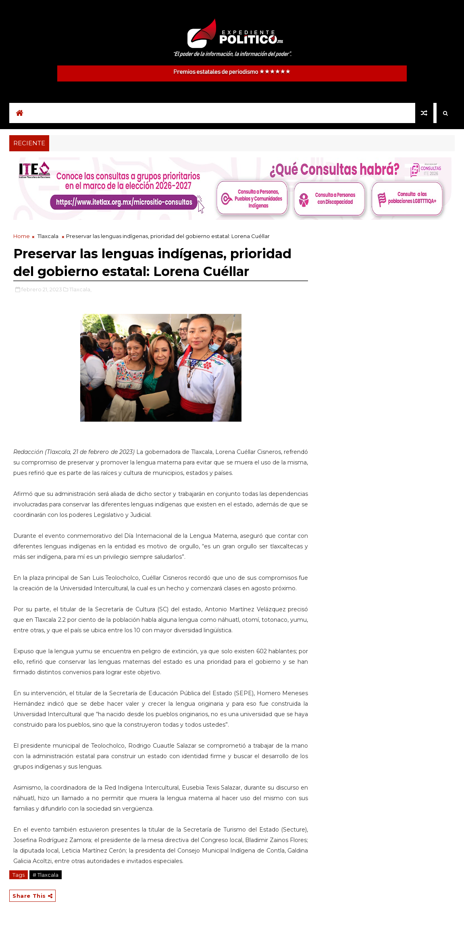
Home (21, 236)
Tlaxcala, (80, 289)
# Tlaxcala (45, 875)
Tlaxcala (47, 236)
